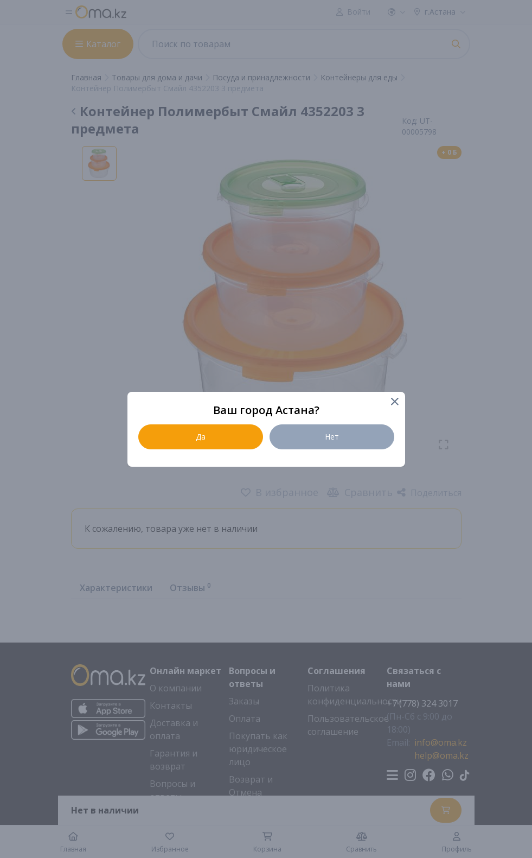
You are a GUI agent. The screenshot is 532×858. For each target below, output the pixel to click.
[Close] (394, 402)
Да (201, 436)
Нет (332, 436)
